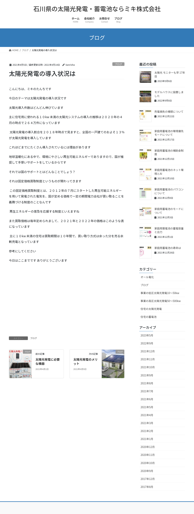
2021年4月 (147, 415)
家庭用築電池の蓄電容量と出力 (169, 230)
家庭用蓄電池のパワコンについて (169, 191)
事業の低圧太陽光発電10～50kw (160, 293)
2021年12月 (148, 351)
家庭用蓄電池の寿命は (167, 248)
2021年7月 (147, 391)
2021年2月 (147, 431)
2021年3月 (147, 423)
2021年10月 (148, 367)
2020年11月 (148, 455)
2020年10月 (148, 463)
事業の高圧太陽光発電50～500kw (161, 301)
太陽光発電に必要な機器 (47, 361)
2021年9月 (147, 375)
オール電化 (147, 277)
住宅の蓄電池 (148, 317)
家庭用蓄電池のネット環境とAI (169, 171)
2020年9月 (147, 471)
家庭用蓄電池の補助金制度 (169, 152)
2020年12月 (148, 447)
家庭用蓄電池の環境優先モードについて (169, 133)
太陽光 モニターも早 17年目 (169, 74)
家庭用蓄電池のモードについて (169, 210)
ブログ (118, 64)
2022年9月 (147, 343)
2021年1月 (147, 439)
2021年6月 (147, 399)
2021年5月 (147, 407)
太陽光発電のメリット (85, 361)
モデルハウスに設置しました (169, 94)
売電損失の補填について (169, 111)
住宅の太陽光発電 (151, 309)
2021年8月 (147, 383)
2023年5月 (147, 335)
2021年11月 (148, 359)
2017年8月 (147, 487)
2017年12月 (148, 479)
